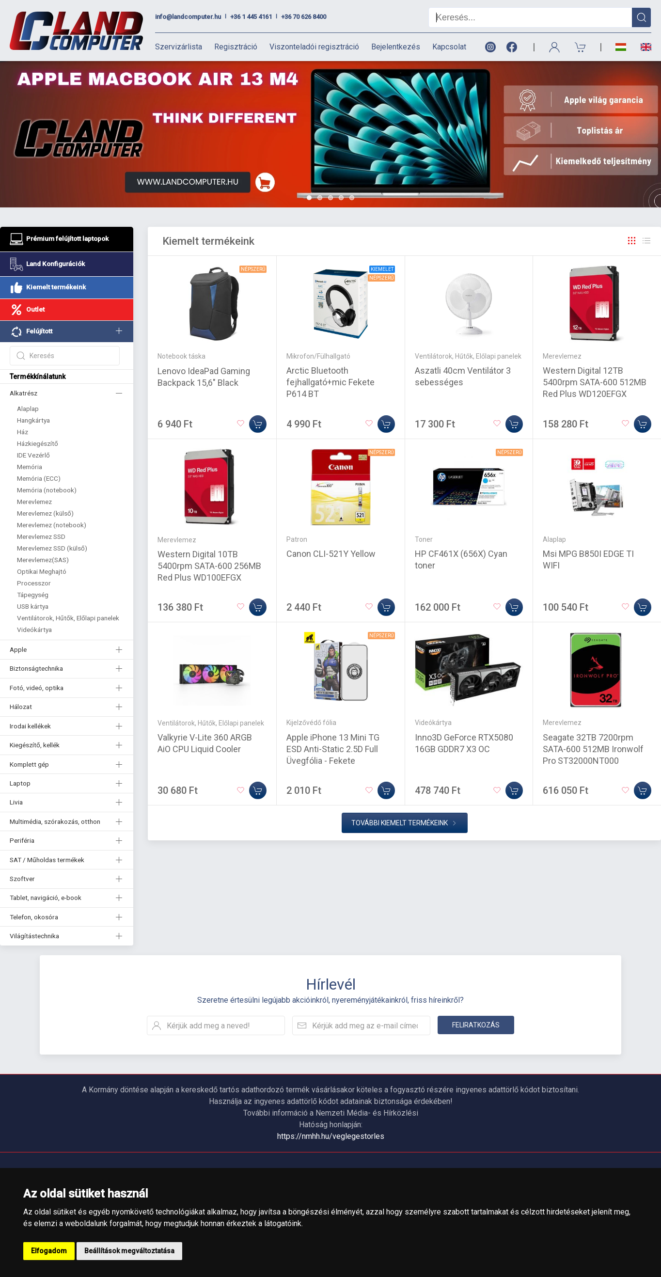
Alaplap (28, 408)
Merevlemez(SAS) (43, 560)
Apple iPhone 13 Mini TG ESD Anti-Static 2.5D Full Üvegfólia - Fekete (332, 749)
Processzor (34, 583)
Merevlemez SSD (41, 536)
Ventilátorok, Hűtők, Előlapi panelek (68, 618)
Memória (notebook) (47, 490)
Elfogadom (49, 1251)
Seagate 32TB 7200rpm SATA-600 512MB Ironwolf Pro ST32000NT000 (593, 749)
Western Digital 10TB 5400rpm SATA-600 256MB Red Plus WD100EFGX (209, 566)
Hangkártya (33, 420)
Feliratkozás (476, 1025)
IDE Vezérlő (33, 455)
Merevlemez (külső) (45, 513)
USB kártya (32, 606)
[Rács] (632, 241)
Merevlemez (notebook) (51, 525)
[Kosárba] (258, 424)
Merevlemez (34, 501)
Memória (29, 467)
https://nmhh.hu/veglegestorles (330, 1136)
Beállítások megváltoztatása (129, 1251)
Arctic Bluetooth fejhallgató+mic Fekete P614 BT (330, 382)
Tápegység (32, 595)
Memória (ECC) (39, 478)
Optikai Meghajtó (41, 571)
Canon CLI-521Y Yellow (331, 554)
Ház (22, 432)
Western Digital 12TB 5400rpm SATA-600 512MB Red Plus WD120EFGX (594, 382)
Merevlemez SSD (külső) (52, 548)
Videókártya (34, 629)
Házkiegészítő (37, 443)
